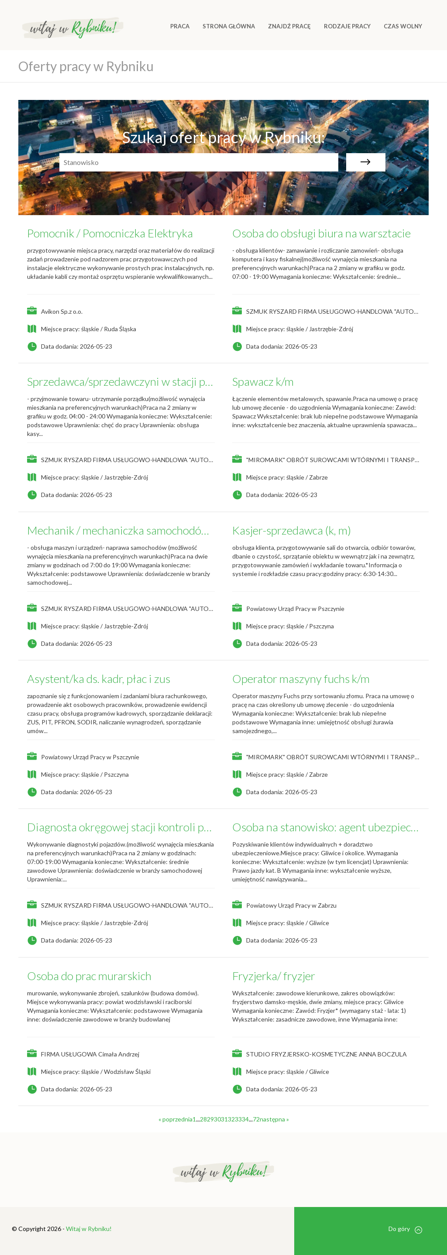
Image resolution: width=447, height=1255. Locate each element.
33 (238, 1119)
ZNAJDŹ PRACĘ (289, 26)
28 (203, 1119)
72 (256, 1119)
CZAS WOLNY (403, 26)
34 (245, 1119)
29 (210, 1119)
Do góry (405, 1229)
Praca (179, 26)
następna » (274, 1119)
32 (231, 1119)
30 (217, 1119)
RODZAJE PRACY (347, 26)
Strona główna (229, 26)
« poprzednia (175, 1119)
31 (224, 1119)
